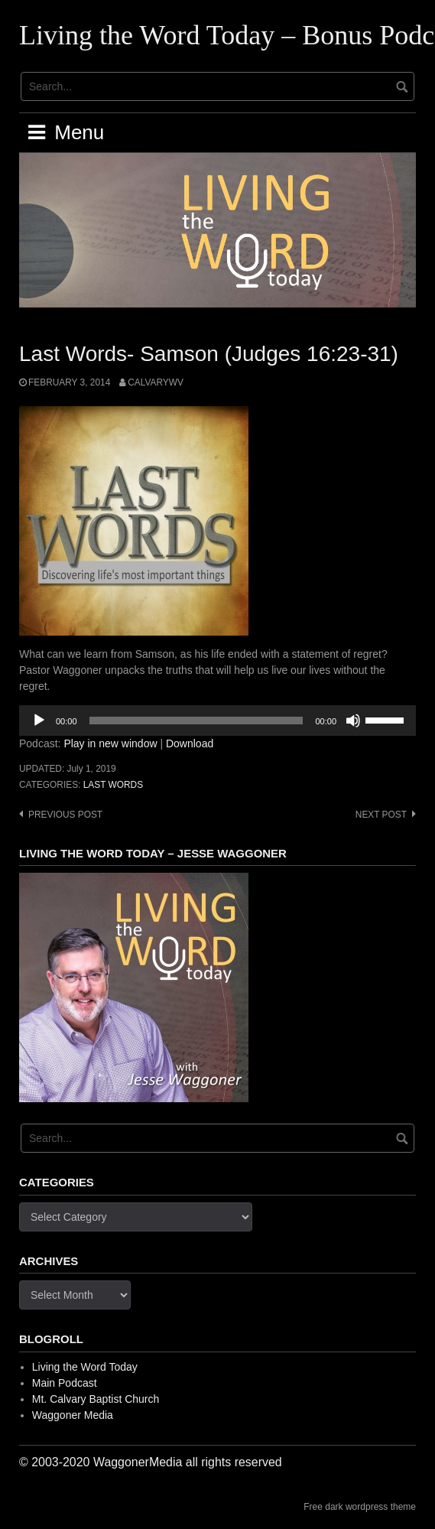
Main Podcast (64, 1383)
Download (189, 743)
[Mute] (353, 720)
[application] (217, 720)
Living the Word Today (85, 1367)
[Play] (39, 720)
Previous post (65, 814)
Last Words (113, 784)
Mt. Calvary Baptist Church (96, 1399)
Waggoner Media (72, 1415)
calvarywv (155, 382)
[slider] (196, 720)
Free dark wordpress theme (360, 1506)
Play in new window (110, 743)
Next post (381, 814)
